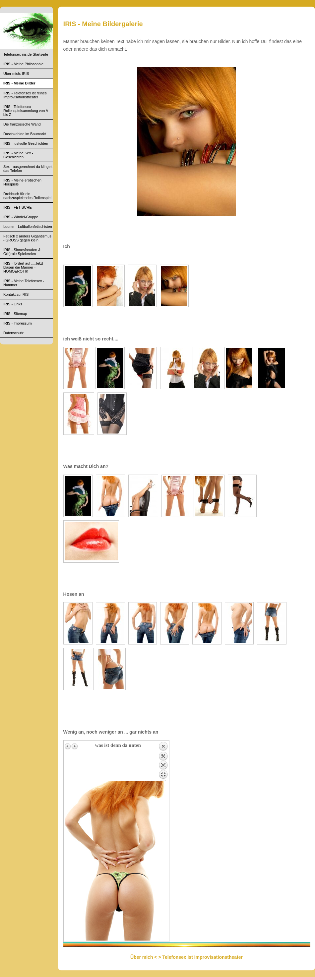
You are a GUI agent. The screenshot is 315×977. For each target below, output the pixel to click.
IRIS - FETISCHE (17, 207)
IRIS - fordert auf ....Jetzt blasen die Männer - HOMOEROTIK (23, 267)
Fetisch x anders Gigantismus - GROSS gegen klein (27, 238)
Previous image (68, 746)
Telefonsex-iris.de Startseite (25, 54)
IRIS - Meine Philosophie (23, 64)
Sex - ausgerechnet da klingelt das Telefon (27, 169)
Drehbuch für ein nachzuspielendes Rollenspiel (27, 196)
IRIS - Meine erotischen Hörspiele (22, 182)
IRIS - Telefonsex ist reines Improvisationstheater (25, 95)
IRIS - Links (12, 304)
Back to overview (163, 761)
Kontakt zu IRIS (16, 294)
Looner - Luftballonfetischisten (27, 227)
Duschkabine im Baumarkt (24, 134)
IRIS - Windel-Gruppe (20, 217)
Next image (74, 746)
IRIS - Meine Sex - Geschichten (18, 155)
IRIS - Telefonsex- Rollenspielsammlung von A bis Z (25, 111)
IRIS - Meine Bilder (19, 83)
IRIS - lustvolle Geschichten (25, 143)
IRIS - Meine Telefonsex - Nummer (23, 283)
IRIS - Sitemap (15, 314)
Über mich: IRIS (16, 74)
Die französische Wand (22, 124)
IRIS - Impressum (17, 323)
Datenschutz (13, 333)
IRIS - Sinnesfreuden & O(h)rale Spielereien (22, 252)
